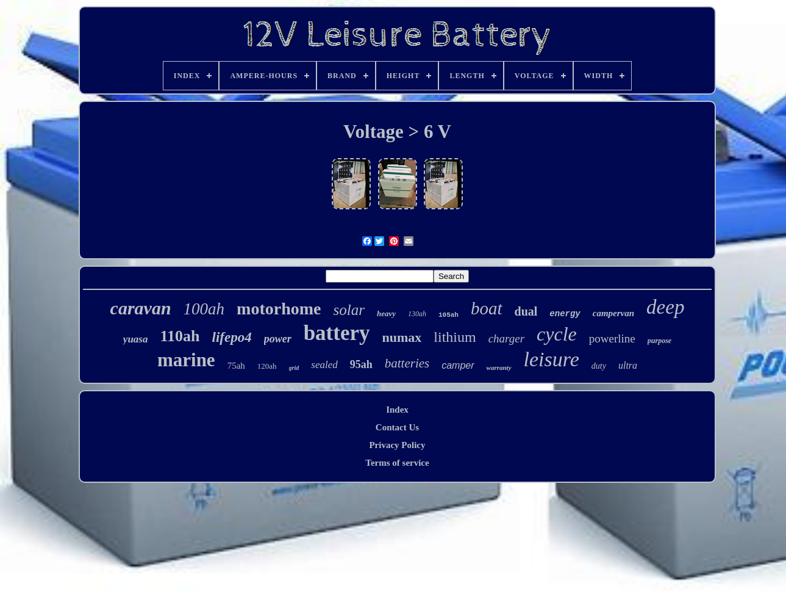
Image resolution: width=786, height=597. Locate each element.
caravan (140, 308)
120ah (267, 366)
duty (598, 366)
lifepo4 (232, 337)
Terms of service (397, 463)
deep (665, 307)
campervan (613, 313)
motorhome (279, 308)
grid (294, 367)
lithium (455, 337)
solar (349, 310)
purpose (659, 340)
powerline (612, 338)
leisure (551, 359)
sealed (324, 365)
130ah (417, 313)
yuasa (135, 339)
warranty (499, 367)
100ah (204, 309)
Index (397, 409)
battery (337, 333)
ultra (627, 365)
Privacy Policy (397, 445)
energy (564, 314)
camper (457, 365)
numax (402, 337)
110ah (179, 336)
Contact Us (397, 427)
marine (186, 360)
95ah (361, 364)
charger (506, 338)
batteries (407, 363)
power (277, 339)
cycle (557, 334)
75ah (236, 366)
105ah (448, 315)
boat (486, 308)
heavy (386, 313)
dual (526, 311)
